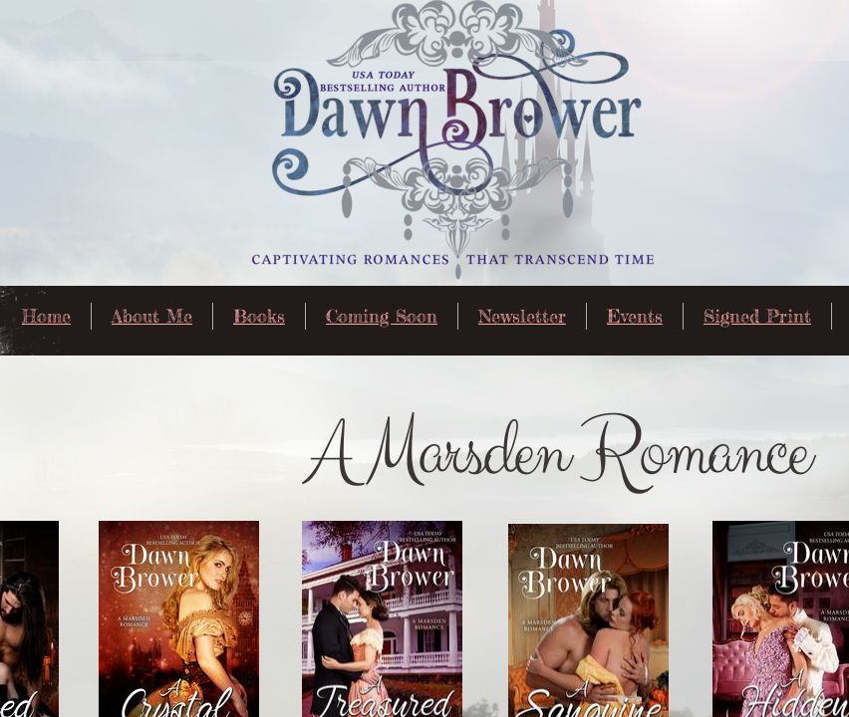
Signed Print (757, 316)
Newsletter (522, 316)
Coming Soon (381, 316)
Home (46, 316)
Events (635, 316)
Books (259, 316)
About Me (152, 316)
